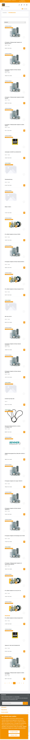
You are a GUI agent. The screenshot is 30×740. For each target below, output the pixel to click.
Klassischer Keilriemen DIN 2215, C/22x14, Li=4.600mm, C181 (12, 427)
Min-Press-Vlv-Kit (8, 316)
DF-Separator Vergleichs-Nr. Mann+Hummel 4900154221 (13, 372)
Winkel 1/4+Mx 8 (8, 206)
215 (19, 682)
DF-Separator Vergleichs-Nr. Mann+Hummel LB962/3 (14, 261)
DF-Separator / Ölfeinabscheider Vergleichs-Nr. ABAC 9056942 (14, 98)
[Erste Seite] (5, 683)
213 (14, 682)
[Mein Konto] (24, 5)
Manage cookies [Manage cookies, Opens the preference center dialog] (14, 735)
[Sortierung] (15, 22)
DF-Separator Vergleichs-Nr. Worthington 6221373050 (15, 535)
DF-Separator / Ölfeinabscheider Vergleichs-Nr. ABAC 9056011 (14, 125)
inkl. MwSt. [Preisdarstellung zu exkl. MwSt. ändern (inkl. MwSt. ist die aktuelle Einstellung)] (24, 9)
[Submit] (25, 703)
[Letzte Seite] (23, 683)
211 (9, 682)
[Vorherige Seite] (7, 683)
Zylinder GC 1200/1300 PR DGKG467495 (12, 645)
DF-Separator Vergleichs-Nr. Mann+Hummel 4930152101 (13, 344)
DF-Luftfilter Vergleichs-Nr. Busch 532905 (12, 234)
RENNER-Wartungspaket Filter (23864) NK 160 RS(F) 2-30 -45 (15, 454)
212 (12, 682)
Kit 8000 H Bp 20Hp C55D (9, 398)
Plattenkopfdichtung (8, 179)
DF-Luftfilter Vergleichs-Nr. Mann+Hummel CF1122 (14, 289)
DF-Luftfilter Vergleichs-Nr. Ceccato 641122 (13, 590)
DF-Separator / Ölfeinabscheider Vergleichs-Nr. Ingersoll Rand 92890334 (13, 564)
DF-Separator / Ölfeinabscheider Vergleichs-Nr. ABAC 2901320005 (14, 673)
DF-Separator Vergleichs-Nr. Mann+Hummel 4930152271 (13, 70)
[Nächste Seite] (21, 683)
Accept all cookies (14, 731)
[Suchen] (19, 5)
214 (17, 682)
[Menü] (2, 9)
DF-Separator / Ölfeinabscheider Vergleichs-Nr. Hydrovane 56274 (13, 43)
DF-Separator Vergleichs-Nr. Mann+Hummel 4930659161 (13, 509)
